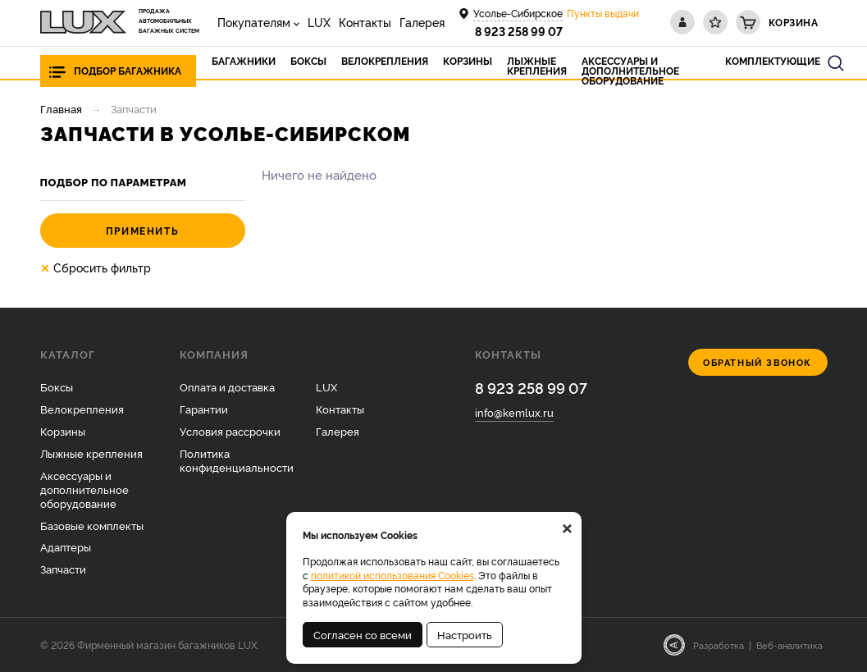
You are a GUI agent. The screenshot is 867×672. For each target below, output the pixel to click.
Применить (142, 230)
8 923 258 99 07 (519, 31)
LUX (319, 22)
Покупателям (253, 22)
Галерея (422, 22)
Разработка (718, 645)
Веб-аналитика (789, 645)
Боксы (56, 386)
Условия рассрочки (230, 430)
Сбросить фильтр (95, 267)
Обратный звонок (757, 362)
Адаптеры (65, 546)
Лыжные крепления (91, 453)
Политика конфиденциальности (237, 460)
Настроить (464, 634)
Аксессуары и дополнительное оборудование (84, 489)
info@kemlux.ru (514, 412)
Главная (61, 108)
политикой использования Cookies (392, 575)
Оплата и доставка (227, 386)
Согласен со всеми (362, 634)
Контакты (365, 22)
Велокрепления (82, 408)
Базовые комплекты (92, 525)
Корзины (62, 430)
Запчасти (63, 568)
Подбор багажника (127, 70)
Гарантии (204, 408)
